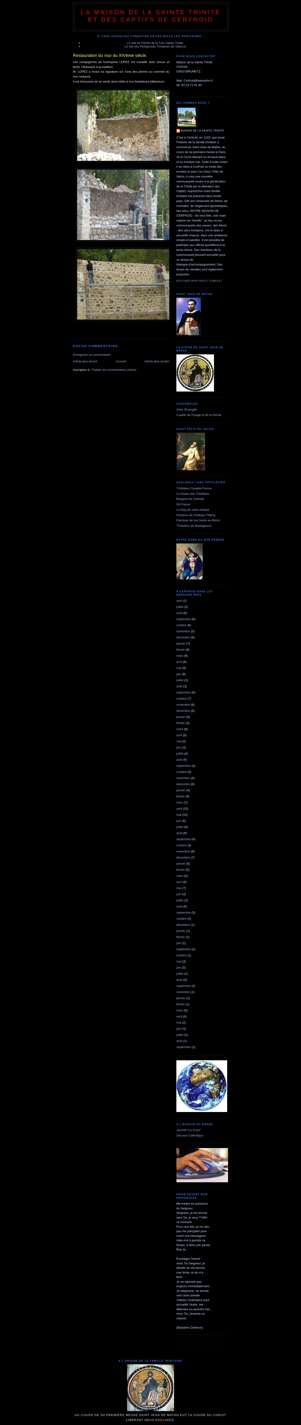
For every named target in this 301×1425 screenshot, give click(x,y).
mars (179, 655)
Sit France (183, 504)
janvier (180, 643)
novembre (183, 631)
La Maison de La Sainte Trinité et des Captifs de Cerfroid (151, 16)
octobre (181, 625)
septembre (183, 619)
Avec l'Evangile (186, 409)
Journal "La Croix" (188, 1130)
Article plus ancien (157, 361)
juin (178, 674)
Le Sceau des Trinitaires (192, 493)
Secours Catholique (189, 1135)
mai (178, 668)
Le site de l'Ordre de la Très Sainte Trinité (155, 43)
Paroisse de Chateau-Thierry (195, 515)
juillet (179, 607)
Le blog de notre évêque (192, 509)
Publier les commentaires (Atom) (114, 370)
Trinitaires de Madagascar (194, 525)
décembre (183, 637)
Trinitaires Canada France (194, 488)
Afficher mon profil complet (199, 281)
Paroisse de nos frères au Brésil (198, 520)
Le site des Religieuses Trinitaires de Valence (155, 46)
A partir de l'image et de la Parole (198, 415)
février (180, 649)
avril (179, 600)
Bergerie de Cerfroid (190, 499)
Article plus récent (85, 361)
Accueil (121, 361)
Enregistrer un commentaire (92, 354)
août (179, 613)
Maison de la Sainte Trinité (202, 130)
